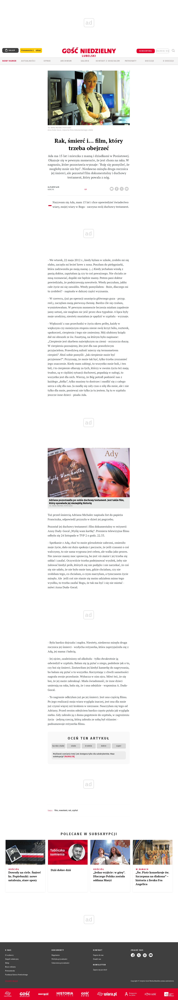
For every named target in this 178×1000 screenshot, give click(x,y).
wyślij (127, 188)
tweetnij (122, 188)
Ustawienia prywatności (60, 963)
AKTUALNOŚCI (28, 61)
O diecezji (168, 61)
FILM (56, 810)
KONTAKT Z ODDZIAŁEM (108, 61)
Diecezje (149, 61)
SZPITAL (75, 810)
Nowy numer (9, 61)
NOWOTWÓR (63, 810)
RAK (69, 810)
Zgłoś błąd (11, 981)
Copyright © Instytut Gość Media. (142, 981)
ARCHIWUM (66, 61)
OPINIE (47, 61)
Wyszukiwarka (173, 50)
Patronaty (131, 61)
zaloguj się (162, 51)
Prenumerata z (31, 50)
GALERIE (85, 61)
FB (117, 188)
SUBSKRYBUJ (145, 51)
